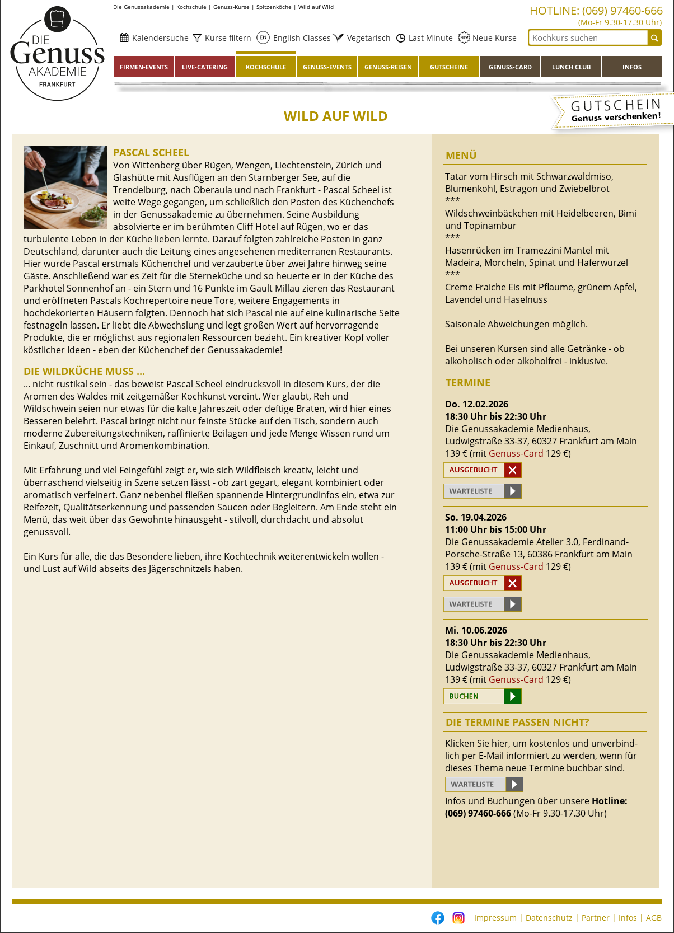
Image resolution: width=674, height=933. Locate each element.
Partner (596, 917)
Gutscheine (449, 67)
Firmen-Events (144, 67)
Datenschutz (549, 917)
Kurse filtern (227, 37)
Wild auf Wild (316, 7)
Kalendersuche (159, 37)
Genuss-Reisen (388, 67)
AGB (654, 917)
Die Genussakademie (141, 7)
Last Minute (429, 37)
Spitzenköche (274, 7)
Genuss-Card (510, 67)
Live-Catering (205, 67)
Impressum (495, 917)
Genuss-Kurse (231, 7)
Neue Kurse (493, 37)
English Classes (298, 37)
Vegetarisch (365, 37)
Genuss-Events (327, 67)
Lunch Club (571, 67)
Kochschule (191, 7)
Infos (632, 67)
